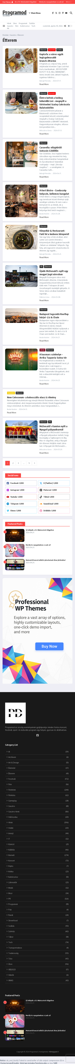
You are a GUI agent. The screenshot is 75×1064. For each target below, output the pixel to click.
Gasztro (10, 26)
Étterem (43, 50)
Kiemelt (52, 50)
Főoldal (5, 35)
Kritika (59, 50)
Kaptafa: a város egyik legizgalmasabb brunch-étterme (51, 57)
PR (8, 28)
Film (16, 26)
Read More (44, 84)
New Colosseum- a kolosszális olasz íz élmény (31, 396)
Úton (15, 23)
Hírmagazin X (54, 1051)
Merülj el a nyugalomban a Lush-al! (38, 544)
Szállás (32, 23)
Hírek (9, 23)
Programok (23, 23)
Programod (15, 12)
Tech (33, 26)
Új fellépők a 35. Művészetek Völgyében (40, 529)
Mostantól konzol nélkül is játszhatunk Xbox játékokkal (46, 560)
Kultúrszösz (25, 26)
